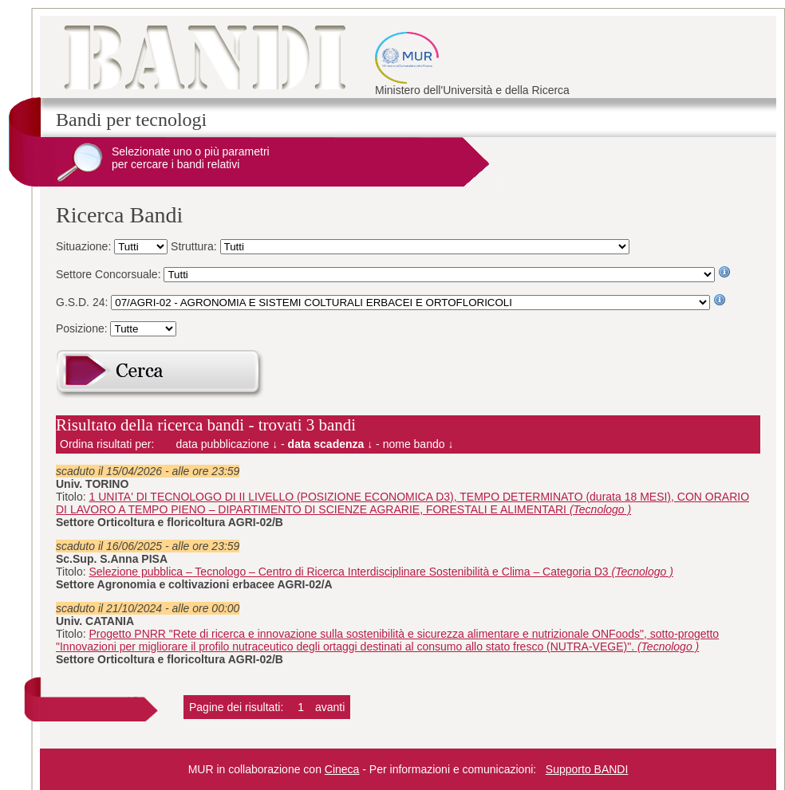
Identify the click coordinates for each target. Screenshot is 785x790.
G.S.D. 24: (83, 302)
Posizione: (83, 328)
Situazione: (85, 246)
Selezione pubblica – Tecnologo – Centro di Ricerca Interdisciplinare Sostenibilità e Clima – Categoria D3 (381, 571)
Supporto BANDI (587, 769)
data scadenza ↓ (330, 444)
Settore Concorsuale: (110, 274)
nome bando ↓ (418, 444)
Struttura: (195, 246)
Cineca (342, 769)
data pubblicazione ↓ (227, 444)
